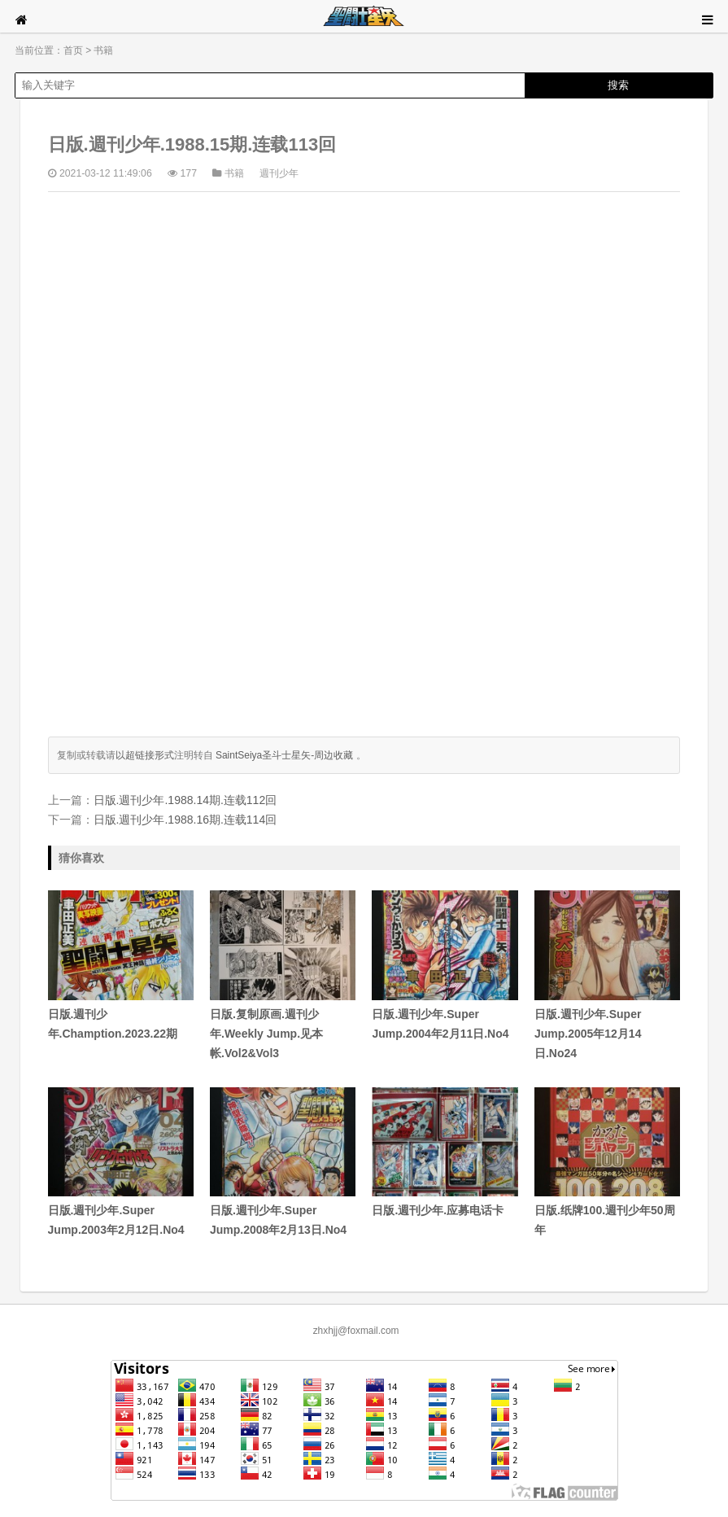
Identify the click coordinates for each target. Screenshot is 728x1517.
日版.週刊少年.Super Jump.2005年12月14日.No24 (607, 975)
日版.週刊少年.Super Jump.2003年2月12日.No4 (121, 1162)
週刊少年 (279, 173)
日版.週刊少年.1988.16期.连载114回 (185, 819)
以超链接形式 (145, 755)
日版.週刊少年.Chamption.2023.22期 (121, 965)
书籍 (103, 50)
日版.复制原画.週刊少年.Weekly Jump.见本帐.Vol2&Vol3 (282, 975)
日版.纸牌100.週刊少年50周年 (607, 1162)
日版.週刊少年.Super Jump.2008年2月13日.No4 (282, 1162)
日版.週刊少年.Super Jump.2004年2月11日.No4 (444, 965)
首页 (73, 50)
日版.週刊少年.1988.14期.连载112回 (185, 800)
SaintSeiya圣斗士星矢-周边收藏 (284, 755)
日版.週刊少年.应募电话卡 (444, 1152)
